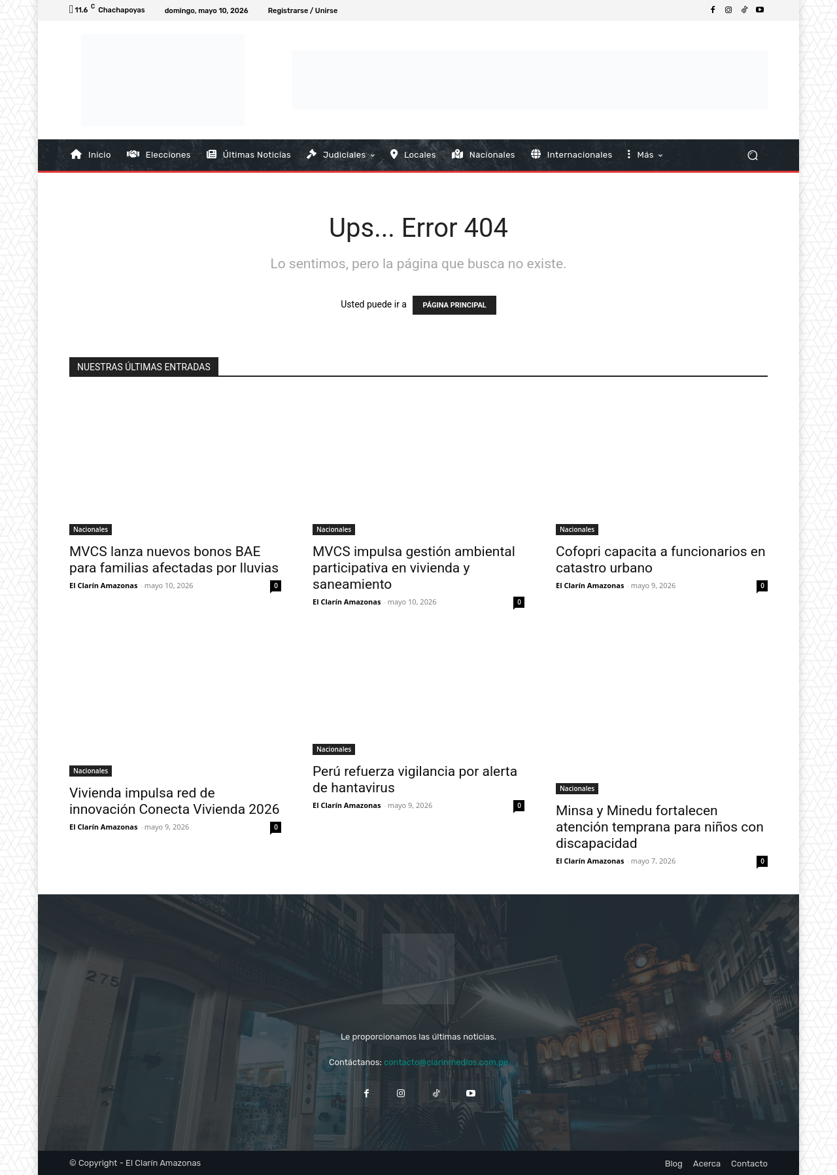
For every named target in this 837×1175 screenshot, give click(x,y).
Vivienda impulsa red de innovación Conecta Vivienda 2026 (174, 801)
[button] (752, 154)
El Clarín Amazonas (103, 585)
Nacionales (90, 529)
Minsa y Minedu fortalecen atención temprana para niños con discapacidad (660, 827)
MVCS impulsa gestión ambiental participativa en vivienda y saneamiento (414, 568)
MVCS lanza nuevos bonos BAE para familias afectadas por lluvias (174, 560)
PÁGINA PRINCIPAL (454, 305)
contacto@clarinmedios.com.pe (446, 1062)
